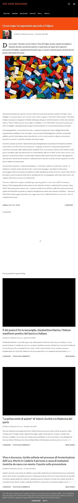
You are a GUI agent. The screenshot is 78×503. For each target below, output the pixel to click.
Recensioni (24, 13)
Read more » (70, 356)
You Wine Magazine (15, 4)
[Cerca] (69, 4)
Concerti (33, 13)
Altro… (40, 13)
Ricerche (7, 13)
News (18, 205)
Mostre (47, 13)
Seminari (15, 13)
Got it (45, 501)
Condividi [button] (69, 205)
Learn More (36, 501)
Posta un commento (21, 356)
